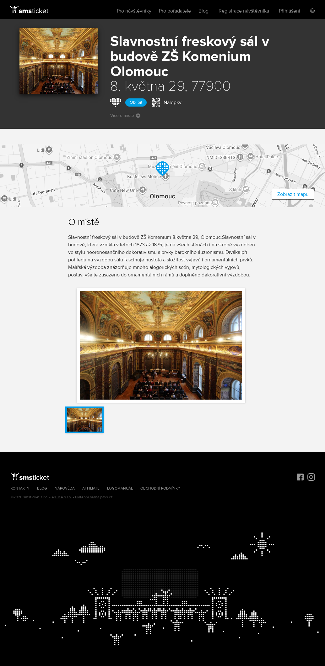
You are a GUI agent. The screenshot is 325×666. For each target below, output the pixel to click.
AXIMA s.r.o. (61, 497)
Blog (203, 11)
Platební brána (87, 497)
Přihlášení (289, 11)
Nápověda (65, 488)
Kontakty (20, 488)
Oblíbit (136, 102)
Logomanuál (120, 488)
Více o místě (125, 115)
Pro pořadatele (175, 11)
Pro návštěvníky (134, 11)
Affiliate (91, 488)
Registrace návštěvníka (244, 11)
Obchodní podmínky (160, 488)
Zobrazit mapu (293, 194)
